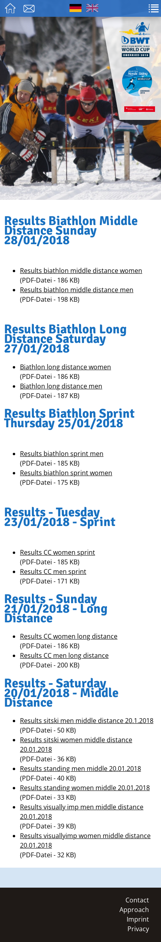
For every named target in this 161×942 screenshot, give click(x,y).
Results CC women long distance (68, 636)
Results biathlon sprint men (61, 453)
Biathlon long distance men (61, 386)
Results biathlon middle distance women (81, 270)
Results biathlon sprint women (66, 472)
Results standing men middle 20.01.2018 (80, 768)
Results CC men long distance (64, 655)
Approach (134, 909)
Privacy (138, 928)
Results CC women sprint (57, 552)
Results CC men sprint (53, 571)
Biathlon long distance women (65, 366)
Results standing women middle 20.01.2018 (85, 787)
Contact (137, 900)
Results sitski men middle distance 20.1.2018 (86, 720)
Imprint (138, 919)
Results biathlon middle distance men (76, 289)
